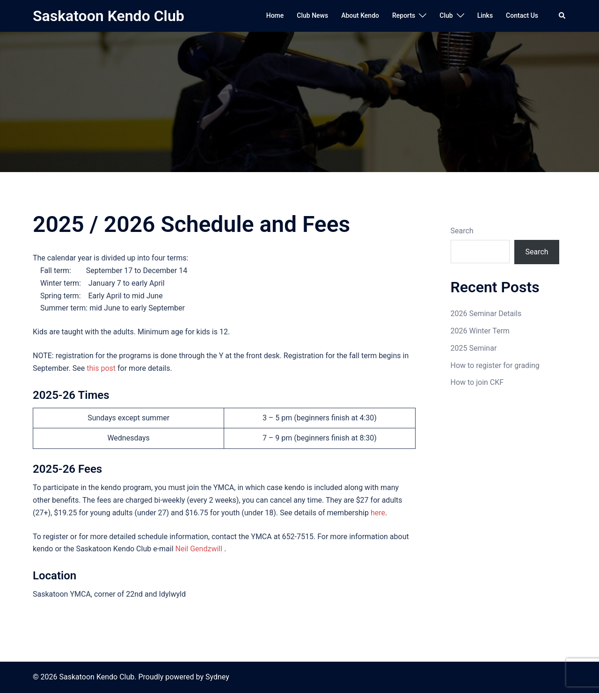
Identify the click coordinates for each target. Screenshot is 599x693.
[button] (562, 16)
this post (101, 368)
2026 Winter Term (480, 330)
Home (275, 15)
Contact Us (522, 15)
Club (446, 15)
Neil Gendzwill (199, 548)
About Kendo (360, 15)
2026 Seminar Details (486, 313)
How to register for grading (495, 365)
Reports (403, 15)
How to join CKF (477, 382)
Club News (312, 15)
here (378, 512)
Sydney (217, 676)
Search (462, 230)
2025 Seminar (474, 348)
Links (485, 15)
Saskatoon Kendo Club (108, 16)
